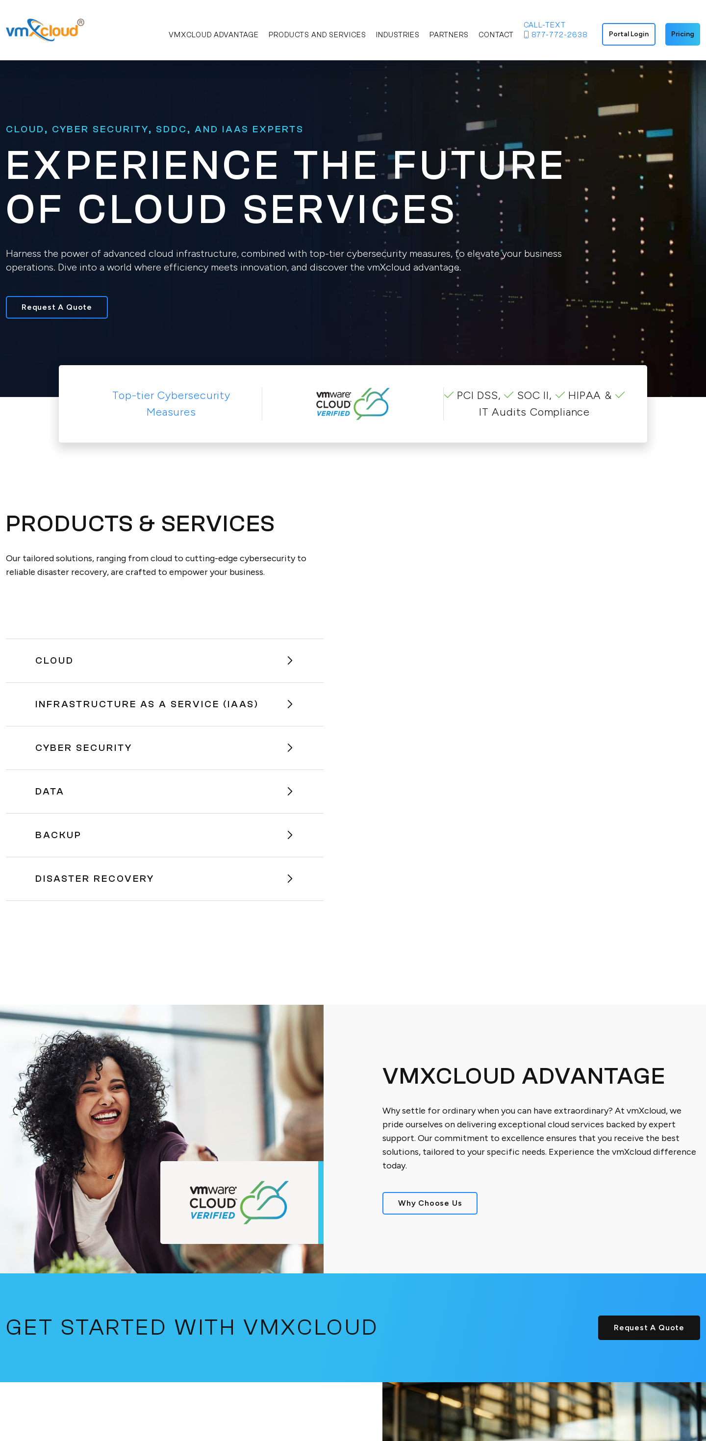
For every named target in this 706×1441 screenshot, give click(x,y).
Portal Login (629, 34)
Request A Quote (57, 307)
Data (164, 791)
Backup (164, 835)
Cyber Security (164, 747)
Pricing (682, 34)
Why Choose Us (430, 1203)
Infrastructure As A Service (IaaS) (164, 704)
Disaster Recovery (164, 878)
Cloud (164, 660)
